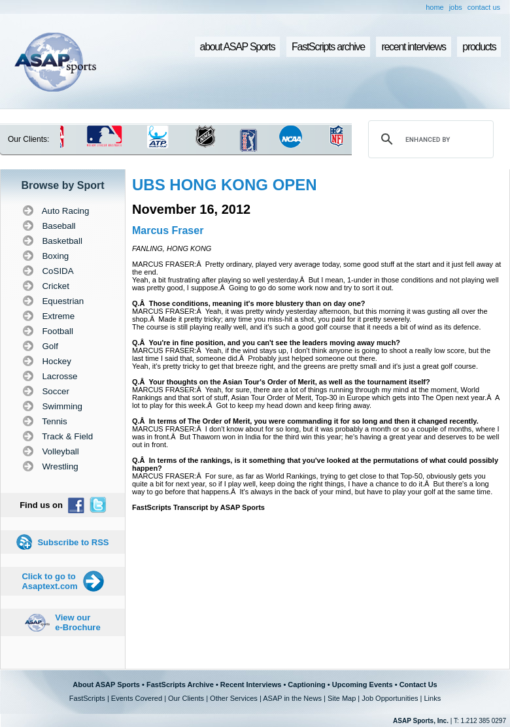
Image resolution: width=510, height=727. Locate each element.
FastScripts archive (328, 46)
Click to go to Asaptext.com (49, 581)
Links (432, 698)
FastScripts (87, 698)
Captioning (306, 684)
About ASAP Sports (106, 684)
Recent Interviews (251, 684)
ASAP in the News (292, 698)
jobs (455, 7)
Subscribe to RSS (73, 542)
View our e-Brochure (77, 622)
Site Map (342, 698)
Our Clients (186, 698)
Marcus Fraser (167, 230)
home (435, 7)
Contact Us (418, 684)
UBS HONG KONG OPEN (224, 185)
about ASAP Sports (237, 46)
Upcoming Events (362, 684)
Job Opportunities (390, 698)
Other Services (234, 698)
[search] (428, 139)
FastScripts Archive (180, 684)
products (479, 46)
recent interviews (413, 46)
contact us (484, 7)
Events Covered (136, 698)
